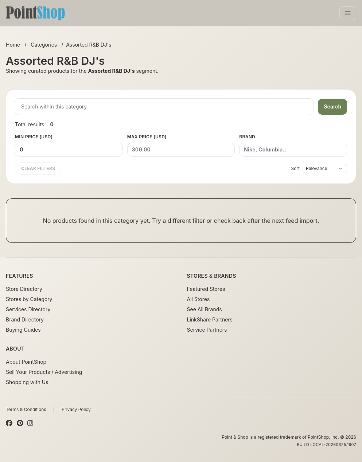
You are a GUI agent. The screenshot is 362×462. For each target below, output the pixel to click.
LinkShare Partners (210, 319)
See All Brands (204, 309)
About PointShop (26, 362)
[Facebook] (9, 423)
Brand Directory (25, 319)
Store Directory (24, 289)
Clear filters (38, 168)
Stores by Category (29, 299)
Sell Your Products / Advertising (44, 372)
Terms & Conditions (26, 409)
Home (13, 45)
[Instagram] (30, 423)
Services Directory (28, 309)
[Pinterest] (20, 423)
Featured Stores (206, 289)
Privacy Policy (76, 409)
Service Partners (207, 330)
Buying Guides (23, 330)
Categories (44, 45)
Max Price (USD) (181, 145)
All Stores (198, 299)
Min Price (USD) (69, 145)
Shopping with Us (27, 382)
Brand (293, 145)
